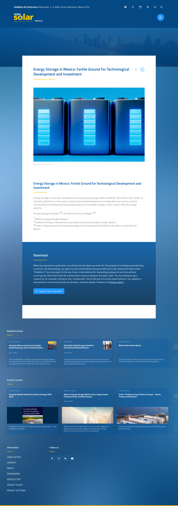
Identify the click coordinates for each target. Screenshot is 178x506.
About (10, 468)
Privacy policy (116, 282)
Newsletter (13, 479)
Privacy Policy (15, 485)
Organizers (13, 473)
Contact (11, 462)
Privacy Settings (16, 490)
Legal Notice (14, 457)
